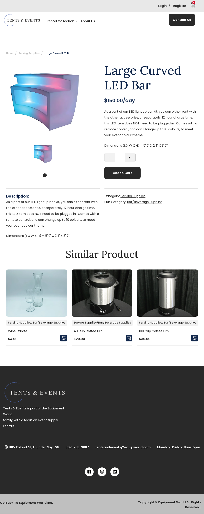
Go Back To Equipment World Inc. (26, 502)
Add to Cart (122, 173)
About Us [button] (88, 21)
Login (162, 6)
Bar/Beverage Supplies (144, 202)
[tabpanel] (43, 153)
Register (179, 6)
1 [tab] (45, 175)
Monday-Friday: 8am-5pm (176, 447)
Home (9, 53)
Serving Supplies (28, 53)
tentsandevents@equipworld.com (121, 447)
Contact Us (182, 19)
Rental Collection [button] (60, 21)
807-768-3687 (75, 447)
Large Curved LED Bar (58, 53)
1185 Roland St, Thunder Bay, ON (31, 447)
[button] (21, 20)
